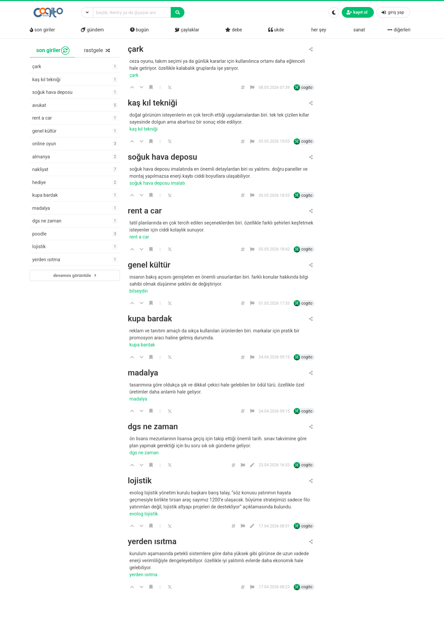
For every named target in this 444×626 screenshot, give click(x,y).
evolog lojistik (144, 513)
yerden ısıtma (152, 541)
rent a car (145, 210)
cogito (306, 87)
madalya (143, 372)
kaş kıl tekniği (152, 103)
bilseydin (139, 291)
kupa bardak (150, 318)
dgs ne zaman (153, 426)
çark (136, 49)
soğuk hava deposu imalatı (158, 183)
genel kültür (149, 265)
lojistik (140, 480)
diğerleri (399, 30)
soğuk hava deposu (162, 157)
